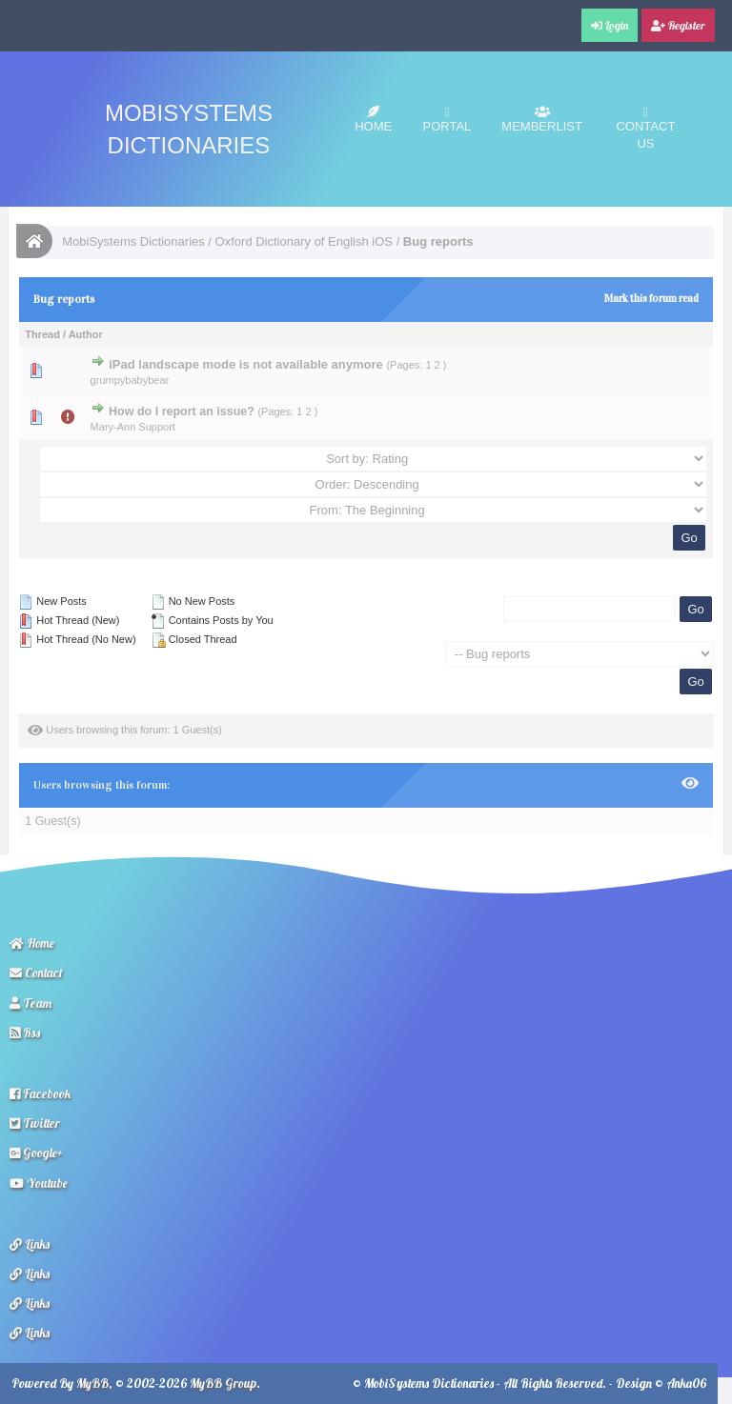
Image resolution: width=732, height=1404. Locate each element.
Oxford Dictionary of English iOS (304, 241)
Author (86, 334)
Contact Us (645, 128)
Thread (42, 334)
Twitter (35, 1123)
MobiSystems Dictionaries (133, 241)
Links (30, 1244)
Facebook (40, 1093)
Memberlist (541, 119)
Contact (36, 972)
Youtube (39, 1183)
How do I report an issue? (181, 411)
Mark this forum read (651, 298)
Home (373, 119)
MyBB (92, 1383)
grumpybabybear (130, 380)
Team (30, 1003)
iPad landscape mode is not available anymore (246, 364)
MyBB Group (223, 1383)
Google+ (36, 1152)
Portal (447, 119)
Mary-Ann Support (133, 426)
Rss (25, 1032)
